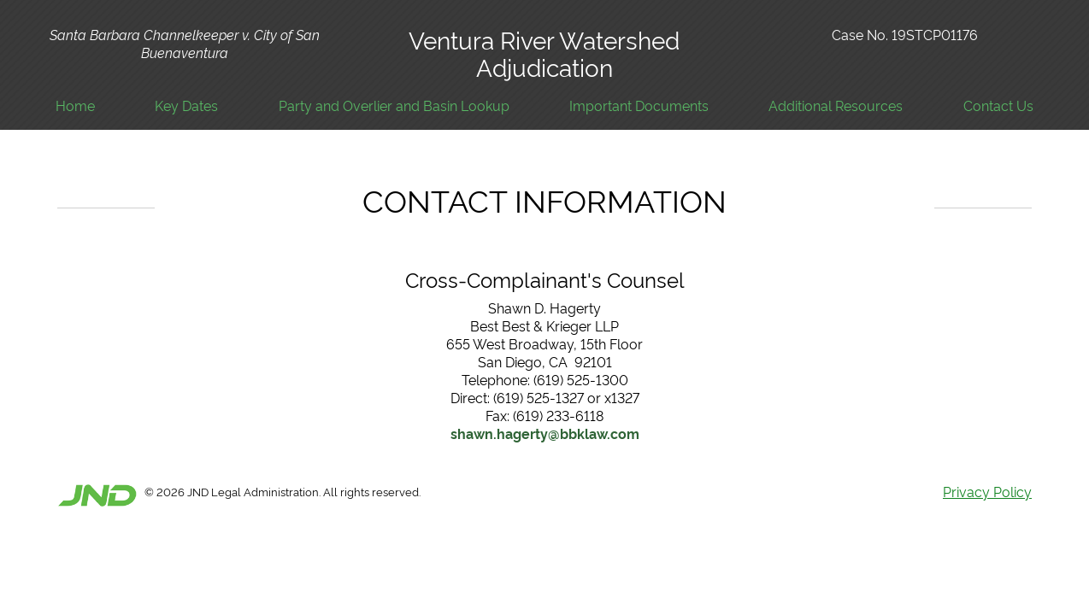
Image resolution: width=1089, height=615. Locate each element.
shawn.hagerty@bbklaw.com (544, 433)
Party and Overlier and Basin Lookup (394, 105)
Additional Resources (835, 105)
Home (75, 105)
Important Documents (639, 105)
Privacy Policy (987, 491)
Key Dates (186, 105)
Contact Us (998, 105)
